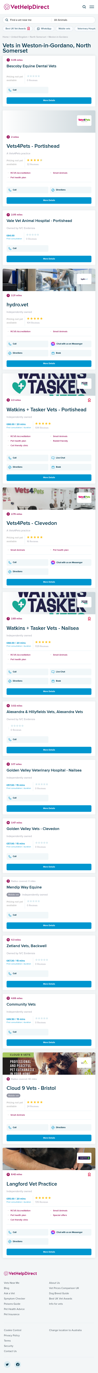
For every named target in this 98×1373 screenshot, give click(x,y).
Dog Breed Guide (59, 1293)
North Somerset (38, 37)
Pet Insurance (12, 1314)
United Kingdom (19, 37)
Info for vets (56, 1304)
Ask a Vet (9, 1293)
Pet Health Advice (14, 1309)
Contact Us (10, 1351)
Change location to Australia (65, 1330)
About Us (54, 1283)
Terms (7, 1340)
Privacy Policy (12, 1335)
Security (8, 1346)
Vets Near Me (11, 1283)
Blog (6, 1288)
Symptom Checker (14, 1298)
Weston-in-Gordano (58, 37)
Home (6, 37)
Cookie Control (12, 1330)
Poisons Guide (12, 1304)
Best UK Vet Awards (60, 1298)
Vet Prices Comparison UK (64, 1288)
